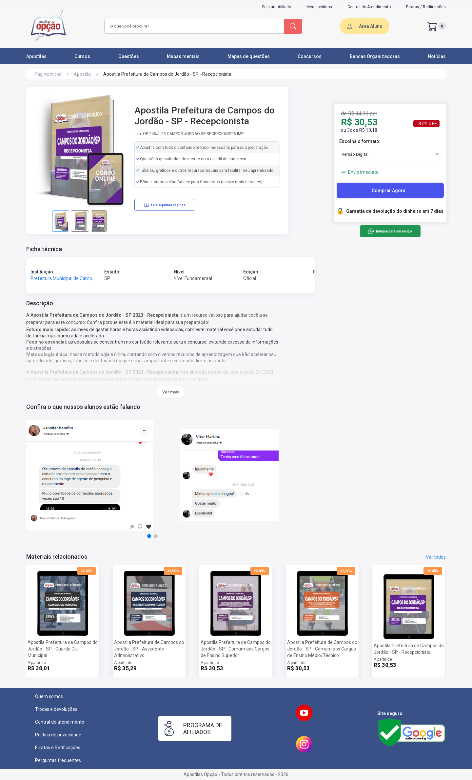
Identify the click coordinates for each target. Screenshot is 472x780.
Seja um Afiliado (276, 7)
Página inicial (47, 74)
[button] (149, 536)
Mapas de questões (248, 56)
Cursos (82, 56)
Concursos (310, 56)
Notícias (437, 56)
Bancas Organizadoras (375, 56)
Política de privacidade (58, 734)
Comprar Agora (388, 190)
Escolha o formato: (360, 141)
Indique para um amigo (390, 231)
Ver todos (436, 557)
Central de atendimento (59, 722)
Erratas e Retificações (57, 747)
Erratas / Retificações (426, 7)
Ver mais (170, 392)
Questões (128, 56)
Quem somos (49, 696)
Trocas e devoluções (56, 709)
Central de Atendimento (369, 7)
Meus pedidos (319, 7)
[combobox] (193, 26)
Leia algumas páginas (165, 205)
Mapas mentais (183, 56)
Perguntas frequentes (58, 760)
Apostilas (36, 56)
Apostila (82, 74)
